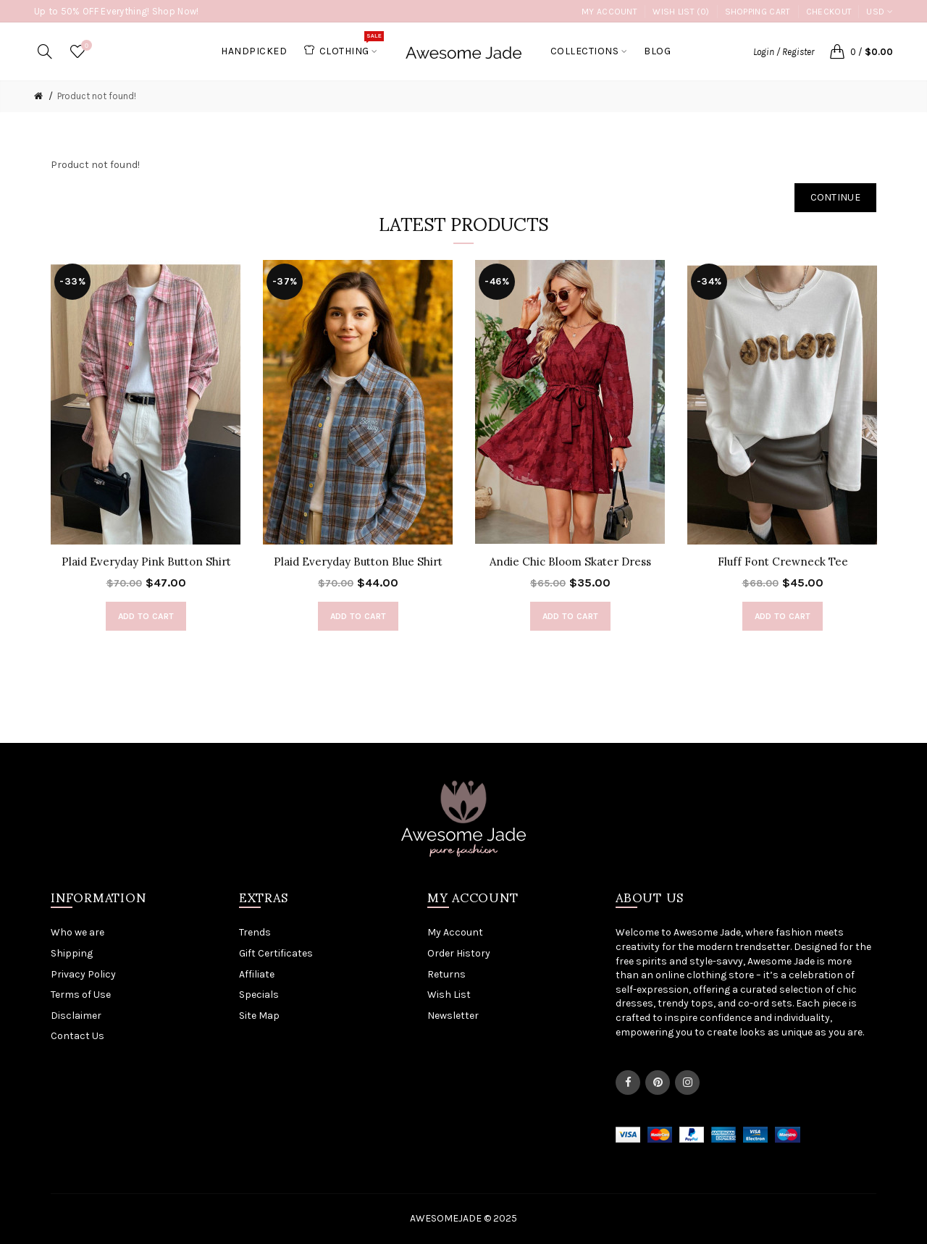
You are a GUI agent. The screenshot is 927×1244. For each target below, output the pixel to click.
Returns (446, 974)
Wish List (449, 994)
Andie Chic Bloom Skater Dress (570, 561)
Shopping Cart (758, 12)
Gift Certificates (276, 953)
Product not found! (96, 96)
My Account (609, 12)
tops (702, 1003)
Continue (835, 197)
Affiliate (256, 974)
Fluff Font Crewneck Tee (783, 561)
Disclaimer (76, 1015)
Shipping (72, 953)
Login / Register (783, 51)
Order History (458, 953)
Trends (255, 932)
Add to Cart (146, 616)
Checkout (829, 12)
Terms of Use (81, 994)
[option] (146, 452)
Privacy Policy (83, 974)
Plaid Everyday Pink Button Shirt (146, 561)
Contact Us (77, 1036)
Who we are (77, 932)
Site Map (259, 1015)
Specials (259, 994)
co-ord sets (765, 1003)
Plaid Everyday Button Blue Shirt (358, 561)
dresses (634, 1003)
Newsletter (453, 1015)
